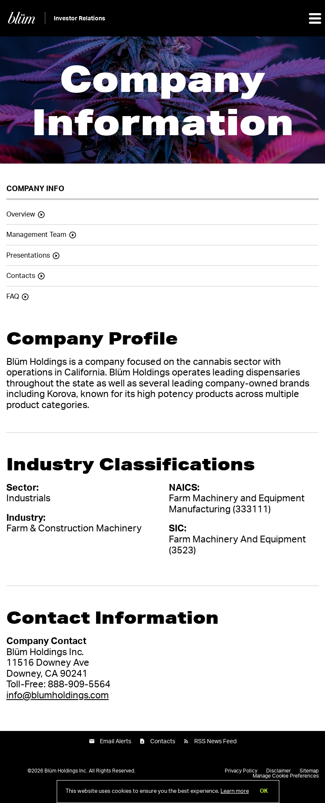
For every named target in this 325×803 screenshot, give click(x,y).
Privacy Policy (241, 770)
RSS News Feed (215, 742)
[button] (314, 18)
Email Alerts (115, 742)
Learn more (234, 791)
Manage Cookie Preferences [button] (286, 775)
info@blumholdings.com (57, 695)
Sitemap (309, 770)
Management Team (36, 234)
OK (264, 791)
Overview (20, 214)
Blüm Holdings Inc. (66, 770)
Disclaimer (278, 770)
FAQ (12, 296)
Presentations (28, 255)
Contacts (20, 275)
